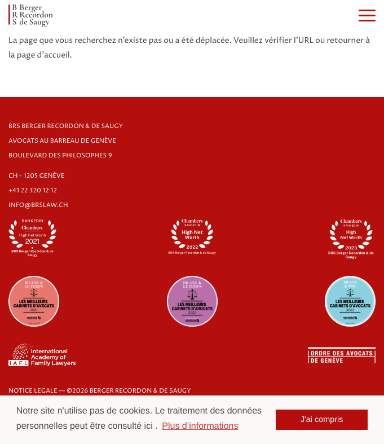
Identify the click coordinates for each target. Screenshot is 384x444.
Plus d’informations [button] (200, 426)
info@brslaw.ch (38, 205)
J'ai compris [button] (322, 419)
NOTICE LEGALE (33, 391)
